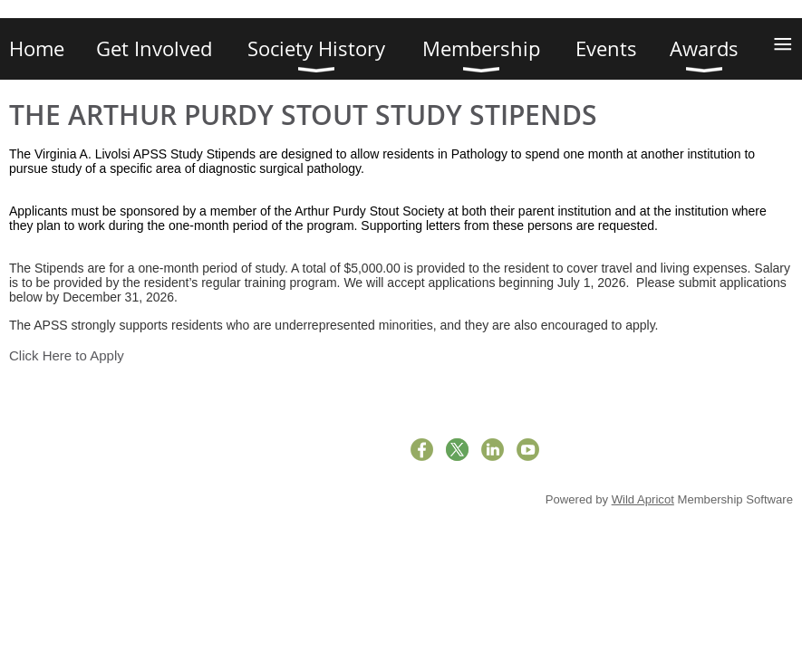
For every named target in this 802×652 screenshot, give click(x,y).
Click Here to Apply (66, 355)
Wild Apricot (643, 499)
